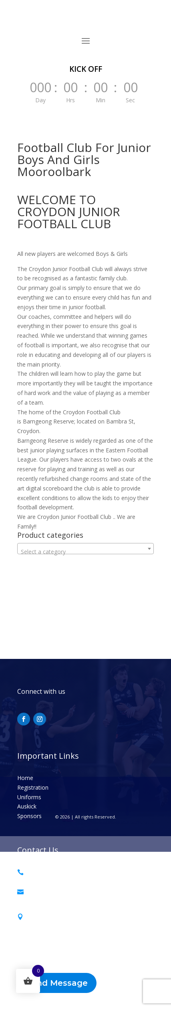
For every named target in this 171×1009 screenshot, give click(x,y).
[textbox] (86, 551)
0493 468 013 (44, 872)
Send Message (57, 983)
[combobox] (85, 548)
